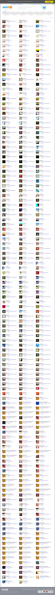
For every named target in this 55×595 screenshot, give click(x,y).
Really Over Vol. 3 (25, 267)
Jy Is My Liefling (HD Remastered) (44, 185)
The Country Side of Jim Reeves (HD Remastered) (46, 330)
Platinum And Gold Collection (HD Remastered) (30, 243)
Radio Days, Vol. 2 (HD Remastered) (28, 253)
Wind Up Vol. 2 (25, 393)
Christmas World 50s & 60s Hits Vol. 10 (11, 470)
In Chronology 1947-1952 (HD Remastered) (12, 156)
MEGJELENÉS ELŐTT (40, 14)
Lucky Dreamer (25, 209)
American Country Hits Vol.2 (27, 446)
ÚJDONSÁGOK (22, 14)
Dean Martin (8, 571)
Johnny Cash (25, 455)
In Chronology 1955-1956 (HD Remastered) (12, 161)
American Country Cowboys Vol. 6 (28, 427)
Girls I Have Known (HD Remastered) (45, 122)
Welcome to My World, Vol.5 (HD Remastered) (13, 383)
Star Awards (24, 301)
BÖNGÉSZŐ (31, 14)
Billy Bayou (41, 55)
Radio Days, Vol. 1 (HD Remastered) (11, 253)
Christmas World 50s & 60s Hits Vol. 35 (28, 528)
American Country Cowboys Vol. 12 (11, 427)
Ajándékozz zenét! (20, 4)
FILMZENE (49, 11)
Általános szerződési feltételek (26, 589)
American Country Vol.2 (42, 470)
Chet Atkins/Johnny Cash (27, 556)
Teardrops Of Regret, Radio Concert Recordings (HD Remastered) (16, 311)
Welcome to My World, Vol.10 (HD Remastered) (46, 364)
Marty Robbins (8, 561)
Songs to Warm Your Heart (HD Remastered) (29, 296)
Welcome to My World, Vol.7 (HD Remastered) (46, 383)
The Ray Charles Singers (10, 527)
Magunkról (34, 589)
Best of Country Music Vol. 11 (27, 475)
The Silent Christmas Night (43, 345)
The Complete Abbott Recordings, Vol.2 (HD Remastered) (31, 325)
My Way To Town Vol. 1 (9, 229)
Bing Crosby (8, 469)
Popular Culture (41, 243)
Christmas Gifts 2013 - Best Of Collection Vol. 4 (13, 572)
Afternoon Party (41, 499)
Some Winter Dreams (9, 504)
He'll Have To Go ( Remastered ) (10, 142)
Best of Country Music (9, 422)
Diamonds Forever (8, 79)
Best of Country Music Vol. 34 (27, 485)
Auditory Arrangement (42, 35)
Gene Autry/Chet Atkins (9, 484)
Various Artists (8, 440)
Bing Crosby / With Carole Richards (45, 542)
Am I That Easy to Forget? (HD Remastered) (12, 35)
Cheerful (24, 64)
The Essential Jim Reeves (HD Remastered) (29, 335)
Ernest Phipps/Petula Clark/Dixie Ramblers (12, 542)
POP (9, 11)
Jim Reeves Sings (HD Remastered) (44, 171)
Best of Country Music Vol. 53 (10, 557)
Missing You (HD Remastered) (27, 214)
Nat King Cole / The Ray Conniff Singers (29, 566)
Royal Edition (25, 272)
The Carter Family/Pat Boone (44, 484)
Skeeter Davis (41, 498)
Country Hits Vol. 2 (42, 509)
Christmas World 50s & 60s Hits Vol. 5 (45, 528)
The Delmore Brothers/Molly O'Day (11, 450)
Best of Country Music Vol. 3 (43, 538)
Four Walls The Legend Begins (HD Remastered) (13, 98)
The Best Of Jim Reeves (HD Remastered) (45, 311)
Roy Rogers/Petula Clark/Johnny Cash (29, 542)
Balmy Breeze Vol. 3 (42, 45)
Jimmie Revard (41, 532)
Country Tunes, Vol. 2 (26, 470)
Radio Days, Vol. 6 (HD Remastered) (44, 258)
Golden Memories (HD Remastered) (28, 127)
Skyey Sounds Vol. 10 (9, 282)
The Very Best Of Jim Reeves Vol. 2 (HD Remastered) (31, 354)
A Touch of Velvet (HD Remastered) (28, 26)
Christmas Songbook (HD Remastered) (11, 69)
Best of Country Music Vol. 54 (27, 422)
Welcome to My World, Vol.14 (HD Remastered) (13, 374)
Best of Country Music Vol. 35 (27, 543)
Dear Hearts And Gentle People (27, 74)
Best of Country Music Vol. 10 (10, 475)
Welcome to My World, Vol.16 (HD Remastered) (46, 374)
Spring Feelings (8, 301)
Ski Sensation (25, 277)
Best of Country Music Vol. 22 (43, 480)
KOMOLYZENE (29, 11)
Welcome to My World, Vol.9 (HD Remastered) (29, 388)
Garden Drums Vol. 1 (26, 98)
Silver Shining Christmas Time (43, 272)
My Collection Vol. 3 (42, 219)
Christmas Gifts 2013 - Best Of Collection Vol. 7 (13, 499)
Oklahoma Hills (8, 238)
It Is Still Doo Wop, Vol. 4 (9, 567)
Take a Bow (7, 306)
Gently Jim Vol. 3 (8, 122)
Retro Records (8, 272)
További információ (38, 1)
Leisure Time (41, 190)
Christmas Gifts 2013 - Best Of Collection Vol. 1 (30, 567)
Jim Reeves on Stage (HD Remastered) (28, 171)
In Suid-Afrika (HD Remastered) (27, 417)
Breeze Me (7, 64)
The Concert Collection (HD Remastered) (29, 330)
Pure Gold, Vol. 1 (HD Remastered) (44, 248)
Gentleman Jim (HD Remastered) (44, 103)
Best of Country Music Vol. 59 (10, 456)
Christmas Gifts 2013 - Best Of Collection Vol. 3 (46, 567)
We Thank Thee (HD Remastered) (44, 359)
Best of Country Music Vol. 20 (10, 451)
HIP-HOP (22, 11)
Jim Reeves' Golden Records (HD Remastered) (13, 180)
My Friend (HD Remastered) (10, 224)
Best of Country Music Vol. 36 (43, 485)
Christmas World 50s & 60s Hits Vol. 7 (11, 533)
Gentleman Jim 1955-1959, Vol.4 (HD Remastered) (13, 113)
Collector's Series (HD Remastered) (44, 69)
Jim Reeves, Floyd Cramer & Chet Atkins (29, 416)
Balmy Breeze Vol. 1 (9, 40)
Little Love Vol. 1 (25, 195)
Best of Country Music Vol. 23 (10, 417)
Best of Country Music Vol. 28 (10, 412)
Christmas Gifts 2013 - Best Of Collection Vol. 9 (30, 499)
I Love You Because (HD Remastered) (28, 151)
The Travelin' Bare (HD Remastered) (28, 509)
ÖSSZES (5, 11)
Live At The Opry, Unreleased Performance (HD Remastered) (32, 200)
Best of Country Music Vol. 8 (27, 562)
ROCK (14, 11)
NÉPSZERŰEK (6, 14)
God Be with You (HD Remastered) (11, 127)
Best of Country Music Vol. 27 (27, 538)
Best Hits (7, 55)
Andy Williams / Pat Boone (27, 571)
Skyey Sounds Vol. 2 (26, 282)
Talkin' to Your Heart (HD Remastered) (28, 306)
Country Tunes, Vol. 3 (42, 562)
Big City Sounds (25, 55)
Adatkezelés (39, 589)
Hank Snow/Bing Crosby (10, 556)
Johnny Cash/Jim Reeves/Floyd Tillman (12, 416)
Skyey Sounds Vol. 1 (42, 277)
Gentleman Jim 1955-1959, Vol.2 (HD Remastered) (30, 108)
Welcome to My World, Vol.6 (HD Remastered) (29, 383)
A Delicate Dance (25, 21)
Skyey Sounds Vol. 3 (42, 282)
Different (40, 79)
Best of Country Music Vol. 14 (43, 533)
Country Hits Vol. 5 (8, 446)
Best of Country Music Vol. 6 (43, 557)
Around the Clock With (26, 35)
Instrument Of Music (9, 166)
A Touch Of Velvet (8, 26)
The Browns (8, 508)
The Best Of (24, 311)
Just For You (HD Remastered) (10, 185)
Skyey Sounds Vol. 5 (26, 287)
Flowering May (25, 93)
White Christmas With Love (43, 388)
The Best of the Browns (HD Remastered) (12, 509)
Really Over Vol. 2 (8, 267)
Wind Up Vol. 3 (41, 393)
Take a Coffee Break (26, 504)
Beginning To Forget (42, 50)
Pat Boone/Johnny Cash (26, 450)
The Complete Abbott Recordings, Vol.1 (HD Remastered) (14, 325)
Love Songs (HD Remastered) (10, 209)
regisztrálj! (40, 4)
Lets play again (8, 195)
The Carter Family (25, 479)
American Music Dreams (26, 533)
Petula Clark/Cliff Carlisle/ (27, 537)
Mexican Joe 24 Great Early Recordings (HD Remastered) (14, 214)
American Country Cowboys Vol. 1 (44, 417)
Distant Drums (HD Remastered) (10, 84)
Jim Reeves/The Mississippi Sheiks (28, 411)
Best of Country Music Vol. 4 (43, 543)
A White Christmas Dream (43, 26)
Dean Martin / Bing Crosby (43, 566)
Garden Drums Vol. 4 (26, 103)
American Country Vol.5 (9, 441)
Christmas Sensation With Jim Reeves (45, 64)
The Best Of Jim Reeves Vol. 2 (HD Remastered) (30, 316)
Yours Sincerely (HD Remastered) (28, 398)
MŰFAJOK (49, 14)
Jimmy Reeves (41, 455)
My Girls (24, 224)
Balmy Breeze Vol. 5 (26, 50)
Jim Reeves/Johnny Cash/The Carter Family (30, 421)
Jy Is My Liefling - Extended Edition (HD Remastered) (30, 185)
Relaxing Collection (42, 267)
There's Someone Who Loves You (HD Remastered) (47, 354)
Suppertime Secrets (42, 301)
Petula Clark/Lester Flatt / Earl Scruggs (29, 484)
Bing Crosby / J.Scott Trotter (27, 474)
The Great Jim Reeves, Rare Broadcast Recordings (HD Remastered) (16, 340)
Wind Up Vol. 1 (8, 393)
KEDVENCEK (14, 14)
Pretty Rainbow (25, 248)
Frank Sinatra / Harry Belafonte (27, 498)
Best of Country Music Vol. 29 (43, 422)
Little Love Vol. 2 (41, 195)
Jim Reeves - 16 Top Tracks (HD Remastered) (46, 166)
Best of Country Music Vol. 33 (43, 451)
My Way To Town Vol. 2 (26, 229)
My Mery (40, 224)
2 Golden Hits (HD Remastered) (10, 21)
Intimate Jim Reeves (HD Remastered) (28, 166)
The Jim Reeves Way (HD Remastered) (45, 340)
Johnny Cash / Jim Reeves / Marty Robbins (46, 416)
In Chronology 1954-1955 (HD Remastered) (45, 156)
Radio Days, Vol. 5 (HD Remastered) (28, 258)
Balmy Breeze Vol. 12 (9, 45)
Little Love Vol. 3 (8, 200)
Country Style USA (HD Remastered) (11, 74)
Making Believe (41, 209)
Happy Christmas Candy (26, 132)
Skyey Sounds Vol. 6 (42, 287)
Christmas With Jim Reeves (27, 69)
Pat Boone (41, 474)
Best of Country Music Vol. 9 (27, 456)
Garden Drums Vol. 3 (9, 103)
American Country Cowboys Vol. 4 (28, 441)
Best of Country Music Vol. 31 (10, 543)
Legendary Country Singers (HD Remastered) (29, 190)
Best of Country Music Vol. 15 (43, 475)
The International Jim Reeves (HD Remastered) (30, 340)
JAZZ (18, 11)
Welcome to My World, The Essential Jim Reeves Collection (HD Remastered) (17, 364)
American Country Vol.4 (42, 441)
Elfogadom (49, 1)
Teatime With (41, 504)
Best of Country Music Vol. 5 (43, 398)
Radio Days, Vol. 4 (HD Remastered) (11, 258)
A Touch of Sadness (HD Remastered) (45, 21)
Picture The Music (8, 243)
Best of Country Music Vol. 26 (10, 538)
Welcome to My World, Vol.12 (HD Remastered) (30, 369)
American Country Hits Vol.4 (43, 446)
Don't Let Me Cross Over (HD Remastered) (45, 84)
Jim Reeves (7, 20)
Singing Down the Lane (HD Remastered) (12, 277)
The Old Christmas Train (9, 345)
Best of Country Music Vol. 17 (10, 480)
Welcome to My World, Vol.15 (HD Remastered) (30, 374)
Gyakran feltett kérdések (49, 589)
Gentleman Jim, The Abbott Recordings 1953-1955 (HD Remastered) (33, 113)
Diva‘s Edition (25, 84)
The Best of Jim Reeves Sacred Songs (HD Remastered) (14, 316)
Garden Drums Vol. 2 (42, 98)
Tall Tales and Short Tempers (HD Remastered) (46, 306)
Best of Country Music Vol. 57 (27, 557)
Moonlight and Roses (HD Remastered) (45, 214)
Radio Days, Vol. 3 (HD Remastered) (44, 253)
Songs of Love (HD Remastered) (11, 296)
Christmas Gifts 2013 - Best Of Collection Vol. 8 (30, 572)
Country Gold (25, 514)
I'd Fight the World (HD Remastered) (44, 151)
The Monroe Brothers (42, 556)
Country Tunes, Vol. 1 (42, 456)
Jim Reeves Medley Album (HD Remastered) (12, 171)
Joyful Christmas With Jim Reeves (44, 180)
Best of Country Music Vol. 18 (43, 412)
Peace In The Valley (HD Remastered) (45, 238)
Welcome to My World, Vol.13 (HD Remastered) (46, 369)
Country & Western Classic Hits (44, 572)
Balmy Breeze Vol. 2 (26, 45)
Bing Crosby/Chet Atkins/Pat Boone (11, 479)
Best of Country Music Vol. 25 (10, 485)
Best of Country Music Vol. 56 (27, 412)
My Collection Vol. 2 (25, 219)
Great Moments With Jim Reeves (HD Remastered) (13, 132)
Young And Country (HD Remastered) (11, 398)
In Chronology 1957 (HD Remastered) (28, 161)
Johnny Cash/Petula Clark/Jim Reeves (45, 411)
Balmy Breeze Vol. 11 (42, 40)
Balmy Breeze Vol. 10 (26, 40)
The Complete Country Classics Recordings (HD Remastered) (15, 330)
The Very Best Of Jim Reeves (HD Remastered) (13, 354)
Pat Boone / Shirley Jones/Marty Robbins (12, 455)
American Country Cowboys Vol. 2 (44, 514)
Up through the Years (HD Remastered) (28, 359)
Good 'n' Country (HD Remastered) (44, 127)
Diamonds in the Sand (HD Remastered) (29, 79)
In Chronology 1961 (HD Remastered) (45, 161)
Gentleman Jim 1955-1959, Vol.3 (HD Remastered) (47, 108)
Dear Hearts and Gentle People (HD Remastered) (46, 74)
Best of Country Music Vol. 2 (27, 480)
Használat (43, 589)
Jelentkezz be (35, 4)
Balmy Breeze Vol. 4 (9, 50)
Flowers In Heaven (42, 93)
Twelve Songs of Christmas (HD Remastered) (12, 359)
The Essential (8, 335)
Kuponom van (13, 4)
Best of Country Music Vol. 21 (27, 451)
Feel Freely (7, 93)
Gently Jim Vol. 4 (25, 122)
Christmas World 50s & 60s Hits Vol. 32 (11, 528)
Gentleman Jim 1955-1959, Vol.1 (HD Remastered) (13, 108)
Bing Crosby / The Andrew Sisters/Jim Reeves (46, 426)
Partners (24, 238)
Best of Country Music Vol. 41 (43, 427)
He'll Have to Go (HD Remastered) (28, 142)
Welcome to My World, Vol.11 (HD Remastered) (13, 369)
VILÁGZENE (43, 11)
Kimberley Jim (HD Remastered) (10, 190)
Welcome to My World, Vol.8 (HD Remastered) (13, 388)
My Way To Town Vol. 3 (42, 229)
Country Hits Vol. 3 (8, 514)
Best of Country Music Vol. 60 (10, 562)
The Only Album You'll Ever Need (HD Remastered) (30, 345)
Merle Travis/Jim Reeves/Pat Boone (11, 411)
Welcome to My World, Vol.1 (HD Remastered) (29, 364)
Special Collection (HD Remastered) (44, 296)
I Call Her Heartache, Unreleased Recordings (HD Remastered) (15, 151)
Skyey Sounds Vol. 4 (9, 287)
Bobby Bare (24, 508)
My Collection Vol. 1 (9, 219)
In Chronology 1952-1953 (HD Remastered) (29, 156)
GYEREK (36, 11)
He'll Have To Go (8, 137)
